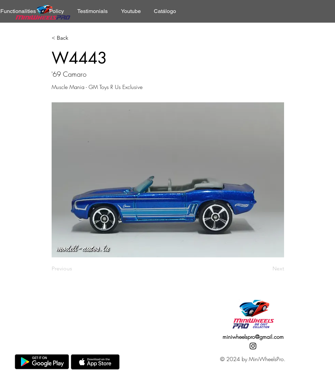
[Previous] (74, 269)
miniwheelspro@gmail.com (253, 337)
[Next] (267, 269)
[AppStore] (95, 362)
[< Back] (74, 38)
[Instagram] (253, 346)
